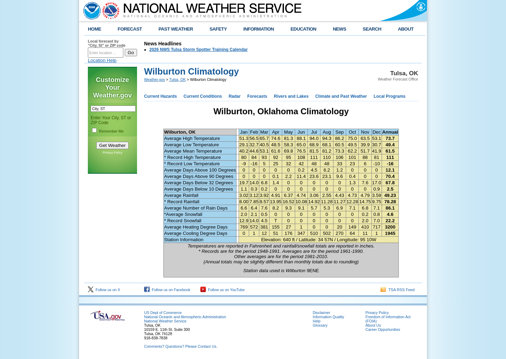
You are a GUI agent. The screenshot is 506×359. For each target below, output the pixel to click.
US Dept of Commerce (163, 312)
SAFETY (218, 29)
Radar (235, 96)
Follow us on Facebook (167, 290)
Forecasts (257, 96)
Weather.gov (154, 79)
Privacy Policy (112, 152)
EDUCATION (303, 29)
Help (316, 321)
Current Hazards (160, 96)
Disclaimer (321, 312)
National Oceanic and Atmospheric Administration (185, 317)
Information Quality (328, 317)
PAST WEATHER (175, 29)
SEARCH (372, 29)
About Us (373, 325)
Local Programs (390, 96)
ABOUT (406, 29)
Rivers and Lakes (291, 96)
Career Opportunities (382, 329)
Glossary (320, 325)
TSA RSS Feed (398, 290)
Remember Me (111, 131)
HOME (94, 29)
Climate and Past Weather (341, 96)
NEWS (339, 29)
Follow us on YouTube (222, 290)
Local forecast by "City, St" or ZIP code (106, 43)
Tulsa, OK (177, 79)
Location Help (102, 60)
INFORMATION (259, 29)
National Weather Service (165, 321)
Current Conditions (202, 96)
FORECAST (130, 29)
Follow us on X (104, 290)
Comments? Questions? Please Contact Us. (180, 346)
